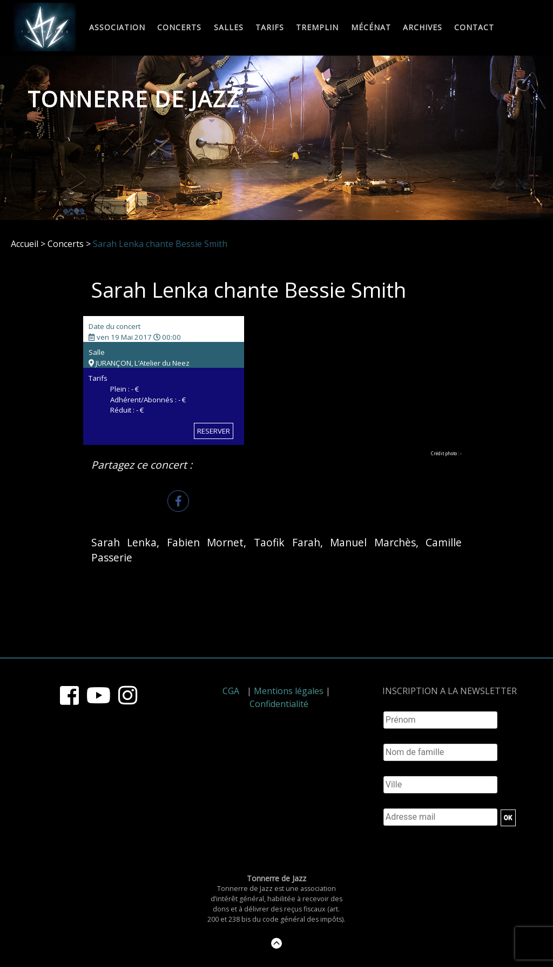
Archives (422, 27)
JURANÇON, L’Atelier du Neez (139, 363)
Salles (229, 27)
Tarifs (269, 27)
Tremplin (317, 27)
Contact (474, 27)
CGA (230, 691)
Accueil (24, 244)
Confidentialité (278, 704)
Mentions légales (288, 691)
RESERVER (213, 431)
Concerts (179, 27)
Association (117, 27)
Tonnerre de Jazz (134, 99)
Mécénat (371, 27)
